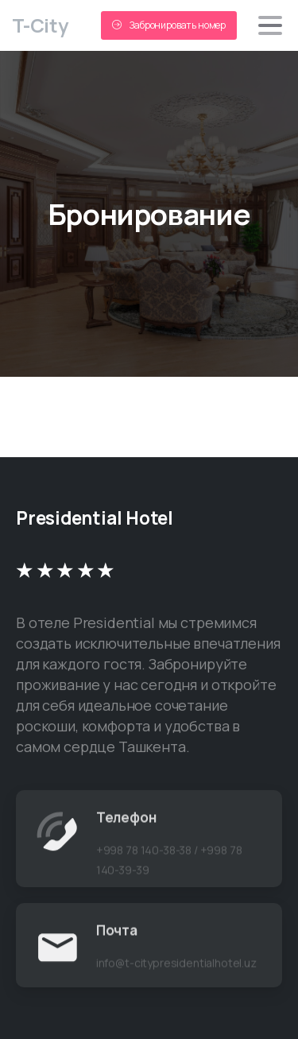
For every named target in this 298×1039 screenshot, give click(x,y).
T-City (40, 25)
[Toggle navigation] (270, 25)
